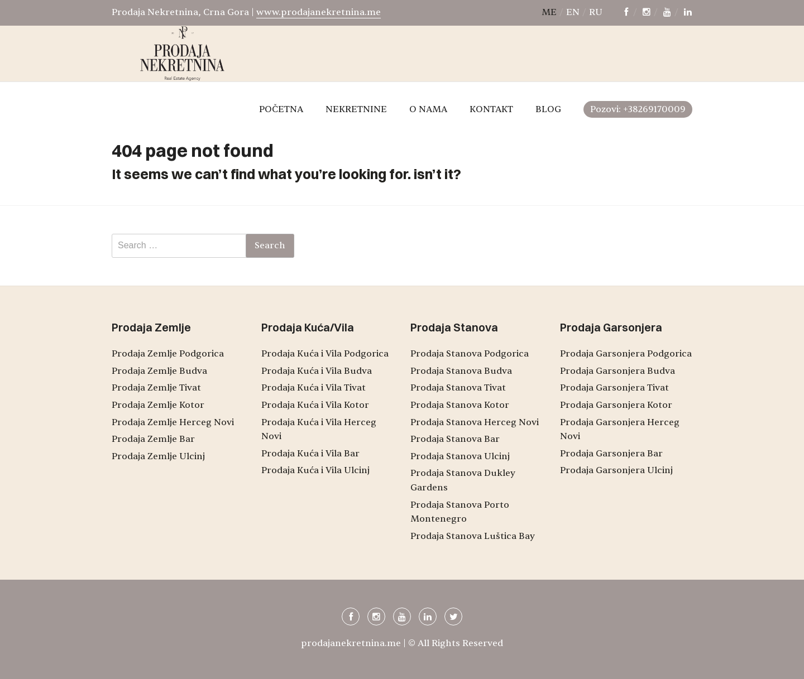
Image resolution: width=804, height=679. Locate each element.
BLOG (548, 109)
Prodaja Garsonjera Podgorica (626, 353)
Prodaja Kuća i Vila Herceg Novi (318, 429)
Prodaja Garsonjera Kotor (616, 405)
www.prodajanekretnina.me (318, 12)
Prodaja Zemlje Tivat (156, 387)
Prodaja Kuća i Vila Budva (316, 371)
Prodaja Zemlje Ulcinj (158, 456)
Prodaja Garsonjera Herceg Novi (619, 429)
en (573, 12)
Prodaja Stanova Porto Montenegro (459, 512)
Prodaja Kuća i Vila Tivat (313, 387)
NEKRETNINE (356, 109)
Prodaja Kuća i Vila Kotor (315, 405)
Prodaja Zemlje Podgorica (168, 353)
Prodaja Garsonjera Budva (617, 371)
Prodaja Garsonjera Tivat (614, 387)
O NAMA (428, 109)
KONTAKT (491, 109)
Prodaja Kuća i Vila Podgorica (325, 353)
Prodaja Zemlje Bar (153, 439)
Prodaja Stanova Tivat (458, 387)
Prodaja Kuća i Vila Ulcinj (315, 470)
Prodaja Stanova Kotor (459, 405)
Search (270, 245)
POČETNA (281, 109)
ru (595, 12)
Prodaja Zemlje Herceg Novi (173, 422)
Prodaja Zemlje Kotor (158, 405)
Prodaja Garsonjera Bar (611, 453)
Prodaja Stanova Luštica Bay (472, 536)
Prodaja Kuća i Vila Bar (310, 453)
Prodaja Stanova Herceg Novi (474, 422)
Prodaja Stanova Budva (461, 371)
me (549, 12)
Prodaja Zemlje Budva (159, 371)
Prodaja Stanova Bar (455, 439)
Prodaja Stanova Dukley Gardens (462, 480)
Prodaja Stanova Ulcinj (460, 456)
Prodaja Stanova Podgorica (469, 353)
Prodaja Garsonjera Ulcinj (616, 470)
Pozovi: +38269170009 (638, 109)
